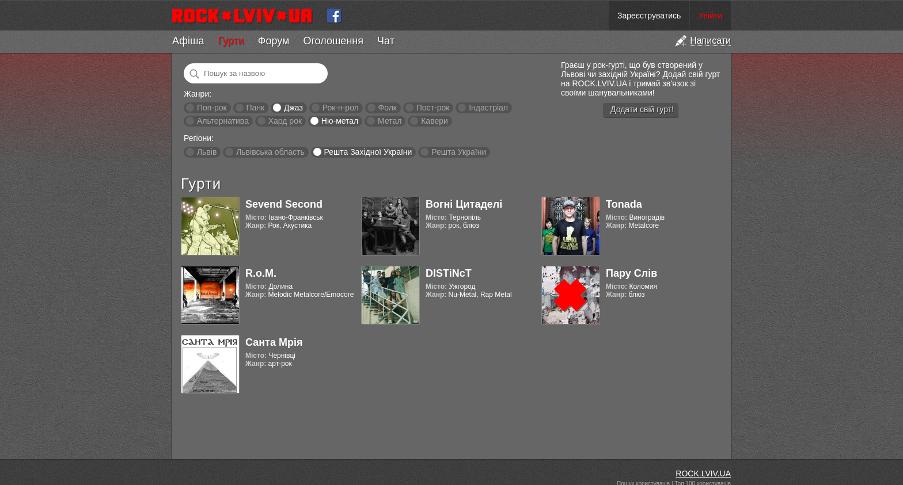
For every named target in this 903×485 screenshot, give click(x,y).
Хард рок (285, 120)
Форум (274, 41)
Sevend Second (283, 204)
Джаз (293, 107)
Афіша (188, 41)
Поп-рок (212, 107)
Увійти (710, 15)
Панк (255, 107)
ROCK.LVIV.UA (703, 473)
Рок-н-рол (340, 107)
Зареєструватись (649, 15)
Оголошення (333, 41)
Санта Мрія (273, 342)
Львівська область (270, 151)
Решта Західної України (368, 151)
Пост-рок (433, 107)
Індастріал (488, 107)
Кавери (434, 120)
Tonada (624, 204)
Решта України (458, 151)
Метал (389, 120)
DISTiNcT (449, 273)
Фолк (387, 107)
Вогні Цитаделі (464, 204)
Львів (207, 151)
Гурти (231, 41)
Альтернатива (223, 120)
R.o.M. (260, 273)
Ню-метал (339, 120)
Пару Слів (631, 273)
